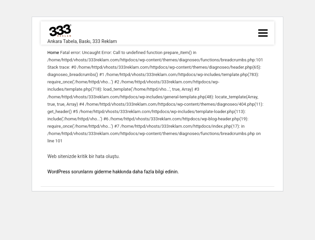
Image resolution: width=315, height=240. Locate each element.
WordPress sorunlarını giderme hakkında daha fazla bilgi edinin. (113, 171)
